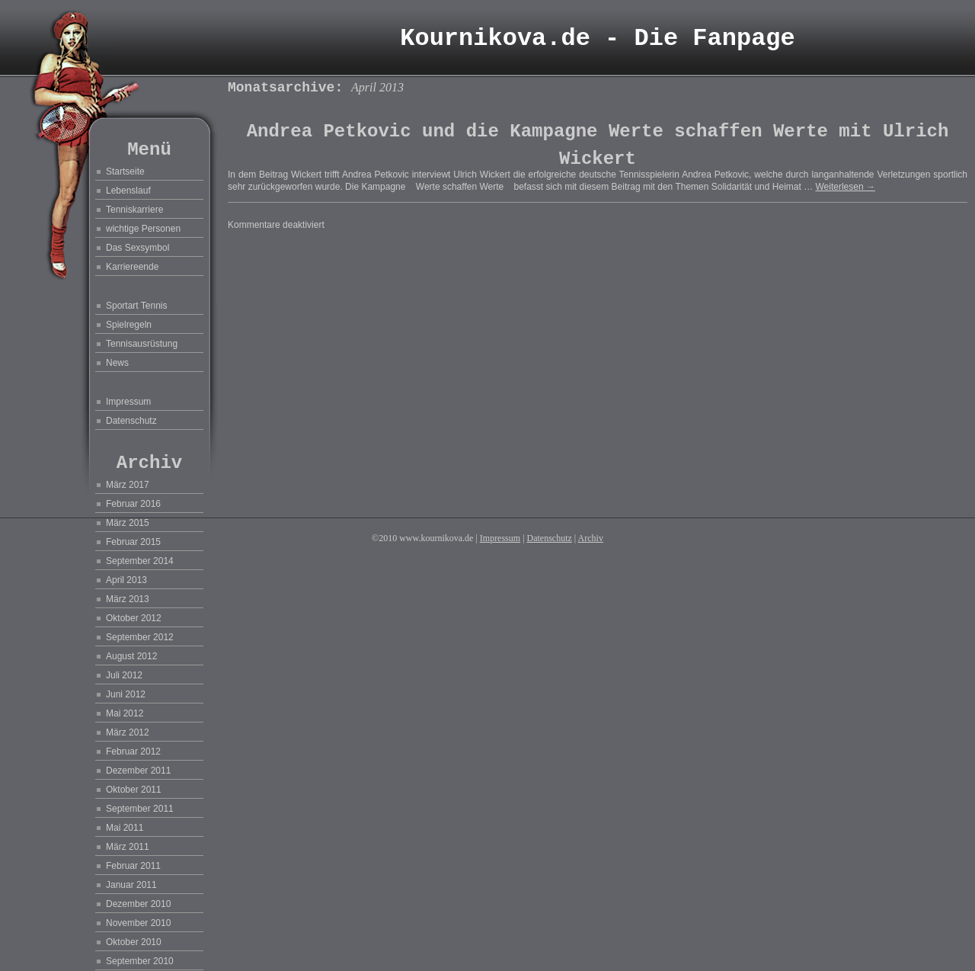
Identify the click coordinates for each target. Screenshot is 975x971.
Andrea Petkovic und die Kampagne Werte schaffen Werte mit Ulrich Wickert (598, 145)
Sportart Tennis (137, 305)
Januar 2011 (131, 885)
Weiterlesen (844, 186)
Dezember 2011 (138, 770)
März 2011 (127, 846)
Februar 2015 (133, 542)
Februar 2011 (133, 865)
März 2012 (127, 732)
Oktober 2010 (133, 942)
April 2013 (126, 580)
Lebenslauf (128, 190)
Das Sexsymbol (137, 247)
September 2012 (140, 637)
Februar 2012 (133, 751)
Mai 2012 (124, 713)
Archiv (590, 538)
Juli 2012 (124, 675)
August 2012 (131, 656)
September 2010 (140, 961)
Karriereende (132, 266)
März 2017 (127, 484)
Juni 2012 (125, 694)
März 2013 (127, 599)
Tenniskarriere (134, 209)
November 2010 (138, 923)
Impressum (128, 401)
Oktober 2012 (133, 618)
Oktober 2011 (133, 789)
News (117, 362)
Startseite (125, 171)
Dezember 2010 (138, 904)
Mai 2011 (124, 827)
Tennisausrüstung (141, 343)
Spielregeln (129, 324)
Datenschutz (131, 420)
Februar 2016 (133, 503)
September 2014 (140, 561)
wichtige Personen (143, 228)
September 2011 (140, 808)
